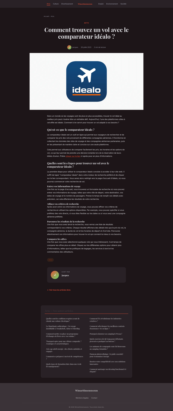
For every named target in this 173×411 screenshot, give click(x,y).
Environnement (112, 4)
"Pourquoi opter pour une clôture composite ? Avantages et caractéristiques (63, 342)
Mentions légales (82, 398)
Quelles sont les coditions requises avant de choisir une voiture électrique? (63, 319)
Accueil (46, 16)
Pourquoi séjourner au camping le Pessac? (106, 334)
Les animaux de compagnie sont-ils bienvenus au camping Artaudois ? (107, 347)
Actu (48, 4)
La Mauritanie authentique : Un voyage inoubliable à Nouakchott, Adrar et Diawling (63, 327)
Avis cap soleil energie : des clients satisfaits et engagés (64, 350)
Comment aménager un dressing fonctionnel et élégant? (108, 370)
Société (123, 4)
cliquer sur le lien (73, 156)
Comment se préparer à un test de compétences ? (64, 357)
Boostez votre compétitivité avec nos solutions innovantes (107, 362)
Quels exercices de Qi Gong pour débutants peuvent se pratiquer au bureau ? (106, 340)
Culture (56, 4)
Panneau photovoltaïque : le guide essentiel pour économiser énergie (106, 355)
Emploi (100, 4)
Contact (94, 398)
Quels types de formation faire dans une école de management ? (63, 365)
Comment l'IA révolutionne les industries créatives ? (105, 319)
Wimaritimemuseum (86, 390)
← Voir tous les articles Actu (58, 290)
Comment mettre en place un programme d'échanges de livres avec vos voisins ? (62, 335)
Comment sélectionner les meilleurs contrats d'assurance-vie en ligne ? (107, 327)
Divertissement (67, 4)
